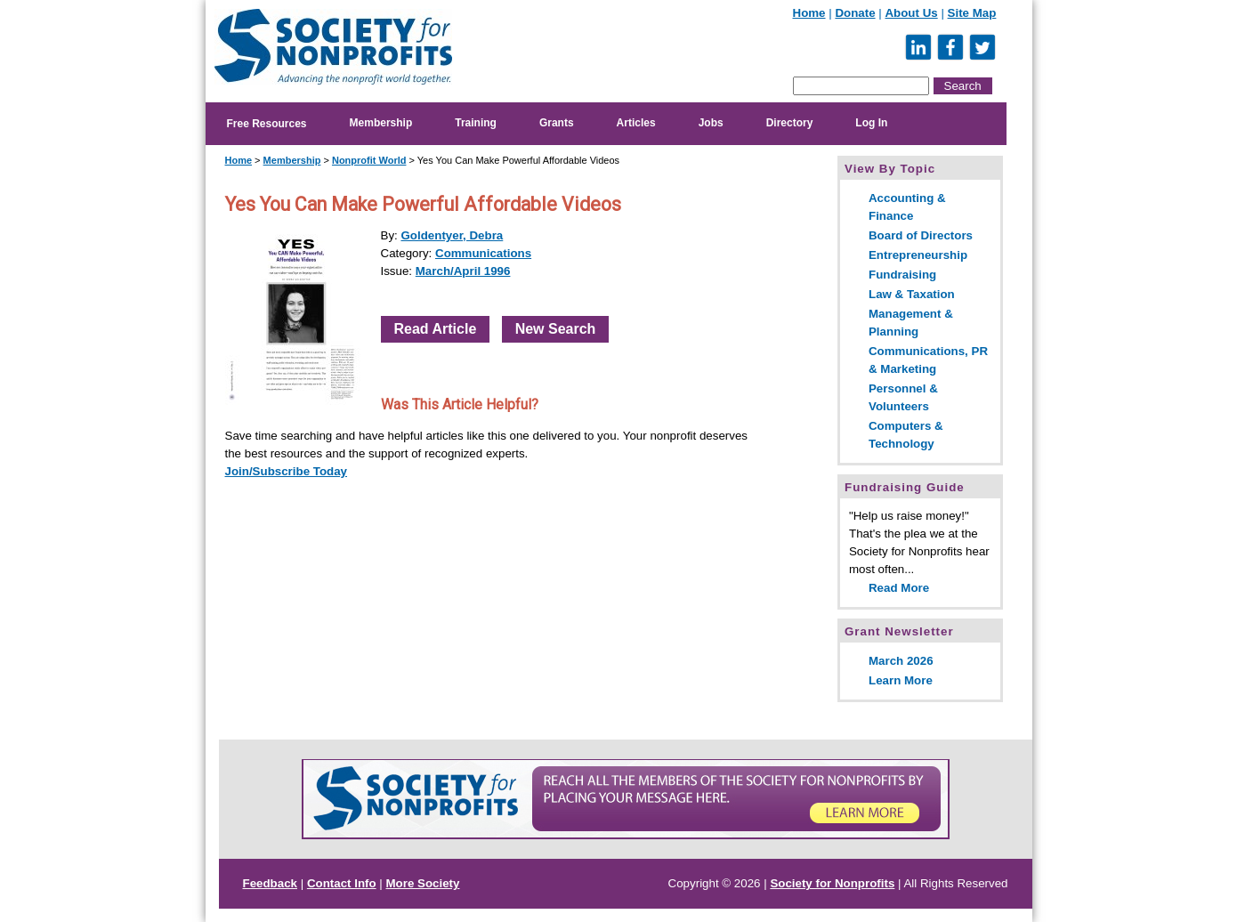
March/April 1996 (463, 271)
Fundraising (902, 274)
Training (476, 123)
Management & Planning (911, 322)
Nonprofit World (369, 160)
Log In (871, 123)
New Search (555, 328)
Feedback (270, 883)
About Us (911, 13)
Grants (556, 123)
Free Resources (267, 123)
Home (809, 13)
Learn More (901, 680)
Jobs (711, 123)
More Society (423, 883)
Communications (483, 253)
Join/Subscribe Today (286, 471)
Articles (636, 123)
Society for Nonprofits (832, 883)
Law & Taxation (912, 294)
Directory (789, 123)
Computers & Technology (906, 434)
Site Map (972, 13)
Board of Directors (921, 235)
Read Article (435, 328)
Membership (381, 123)
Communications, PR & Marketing (928, 360)
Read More (899, 587)
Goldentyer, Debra (451, 235)
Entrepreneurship (918, 255)
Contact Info (341, 883)
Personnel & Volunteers (903, 397)
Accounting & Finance (907, 206)
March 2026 (901, 660)
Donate (855, 13)
